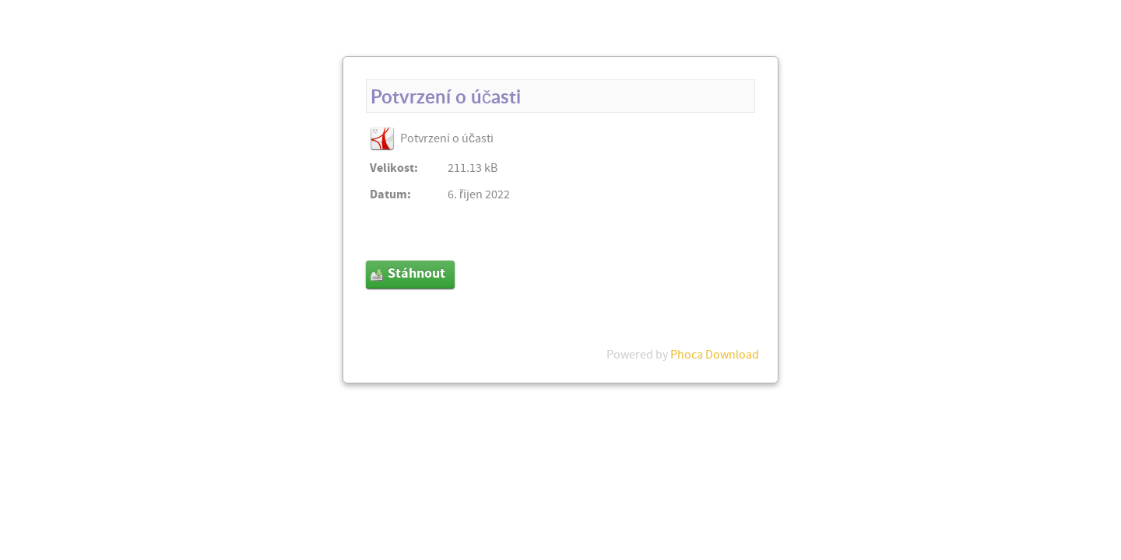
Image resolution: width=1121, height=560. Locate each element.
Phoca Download (714, 354)
